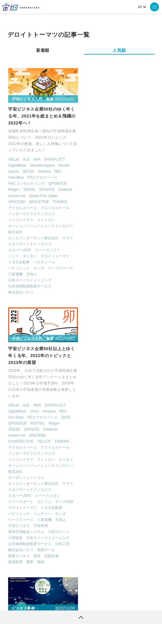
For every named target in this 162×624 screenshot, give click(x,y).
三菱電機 (15, 274)
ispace (13, 171)
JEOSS (28, 171)
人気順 (119, 50)
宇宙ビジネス (96, 286)
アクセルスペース (22, 207)
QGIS (142, 177)
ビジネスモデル (21, 441)
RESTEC (114, 183)
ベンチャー (119, 274)
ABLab (13, 159)
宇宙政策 (113, 548)
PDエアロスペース (42, 177)
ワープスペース (60, 268)
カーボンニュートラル (103, 238)
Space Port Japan (43, 195)
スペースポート (97, 262)
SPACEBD (16, 201)
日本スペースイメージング (30, 280)
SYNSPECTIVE (97, 202)
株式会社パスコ (21, 292)
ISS (80, 537)
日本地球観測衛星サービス (30, 286)
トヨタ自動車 (19, 262)
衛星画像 (125, 525)
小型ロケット (135, 292)
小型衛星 (92, 298)
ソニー (13, 256)
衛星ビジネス (96, 316)
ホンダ (39, 268)
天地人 (31, 274)
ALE (26, 159)
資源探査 (92, 322)
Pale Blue (16, 177)
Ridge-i (14, 189)
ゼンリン (121, 262)
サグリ (68, 238)
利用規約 (31, 601)
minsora (44, 171)
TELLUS (120, 202)
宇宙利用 (117, 286)
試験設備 (128, 316)
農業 (106, 322)
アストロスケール (55, 207)
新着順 (42, 50)
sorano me (17, 195)
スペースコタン (124, 256)
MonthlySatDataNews (51, 525)
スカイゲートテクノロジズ (30, 244)
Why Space (134, 514)
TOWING (60, 201)
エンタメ (143, 220)
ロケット (48, 548)
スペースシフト (47, 250)
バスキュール (44, 262)
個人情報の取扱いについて (63, 601)
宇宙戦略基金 (81, 548)
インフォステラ (21, 220)
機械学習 (57, 537)
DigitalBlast (17, 165)
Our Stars (92, 177)
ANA (37, 159)
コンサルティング (22, 435)
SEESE (29, 189)
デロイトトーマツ (55, 256)
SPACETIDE (39, 201)
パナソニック (19, 268)
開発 (117, 322)
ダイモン (30, 256)
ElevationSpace (42, 165)
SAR (98, 537)
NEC (58, 171)
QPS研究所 (57, 183)
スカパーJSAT (19, 250)
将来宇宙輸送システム (103, 292)
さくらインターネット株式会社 (33, 238)
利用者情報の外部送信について (113, 601)
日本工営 (139, 304)
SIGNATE (47, 189)
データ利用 (141, 262)
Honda (64, 165)
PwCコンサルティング (26, 183)
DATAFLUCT (54, 159)
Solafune (65, 189)
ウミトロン (46, 220)
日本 (30, 447)
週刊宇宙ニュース (34, 514)
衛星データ (123, 310)
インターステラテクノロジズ (31, 214)
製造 (113, 316)
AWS (114, 165)
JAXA (111, 171)
